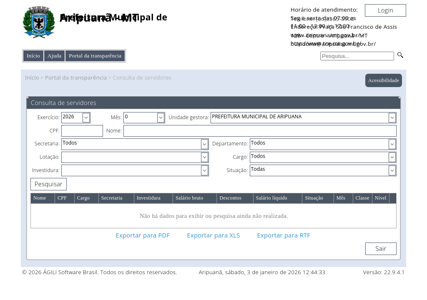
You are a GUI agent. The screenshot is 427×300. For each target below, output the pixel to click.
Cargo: (240, 156)
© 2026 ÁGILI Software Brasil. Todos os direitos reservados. (99, 272)
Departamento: (230, 143)
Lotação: (50, 156)
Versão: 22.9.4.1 (384, 272)
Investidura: (46, 170)
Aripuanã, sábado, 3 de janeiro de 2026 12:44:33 (262, 272)
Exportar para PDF (143, 235)
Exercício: (49, 117)
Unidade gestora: (188, 117)
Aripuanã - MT (99, 18)
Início (33, 55)
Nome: (114, 130)
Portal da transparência (76, 77)
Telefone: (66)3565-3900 (322, 18)
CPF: (55, 130)
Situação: (237, 170)
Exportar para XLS (213, 235)
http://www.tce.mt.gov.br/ (326, 43)
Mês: (116, 117)
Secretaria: (47, 143)
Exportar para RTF (283, 235)
